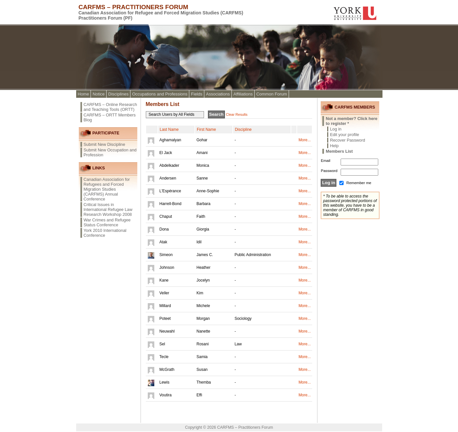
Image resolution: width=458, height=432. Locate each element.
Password (329, 171)
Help (334, 145)
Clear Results (236, 114)
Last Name (169, 129)
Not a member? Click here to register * (351, 121)
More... (304, 140)
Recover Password (347, 140)
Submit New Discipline (104, 144)
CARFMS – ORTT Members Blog (110, 117)
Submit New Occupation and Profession (110, 152)
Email (325, 161)
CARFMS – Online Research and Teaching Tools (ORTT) (110, 107)
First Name (206, 129)
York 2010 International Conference (105, 233)
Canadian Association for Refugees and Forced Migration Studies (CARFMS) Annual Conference (107, 189)
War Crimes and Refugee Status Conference (107, 222)
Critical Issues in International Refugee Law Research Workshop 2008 (108, 209)
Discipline (243, 129)
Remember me (359, 183)
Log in (335, 129)
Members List (339, 151)
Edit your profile (344, 134)
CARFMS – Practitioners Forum (133, 7)
